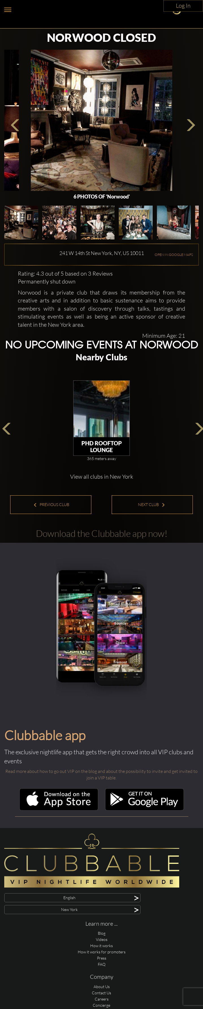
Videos (101, 939)
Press (101, 958)
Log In (183, 5)
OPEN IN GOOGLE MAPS (174, 254)
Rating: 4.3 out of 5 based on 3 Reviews (65, 273)
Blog (101, 933)
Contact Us (101, 992)
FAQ (101, 964)
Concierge (101, 1005)
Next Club (151, 504)
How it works (101, 945)
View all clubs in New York (101, 476)
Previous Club (51, 504)
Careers (102, 999)
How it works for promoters (102, 951)
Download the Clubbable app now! (101, 533)
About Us (102, 986)
